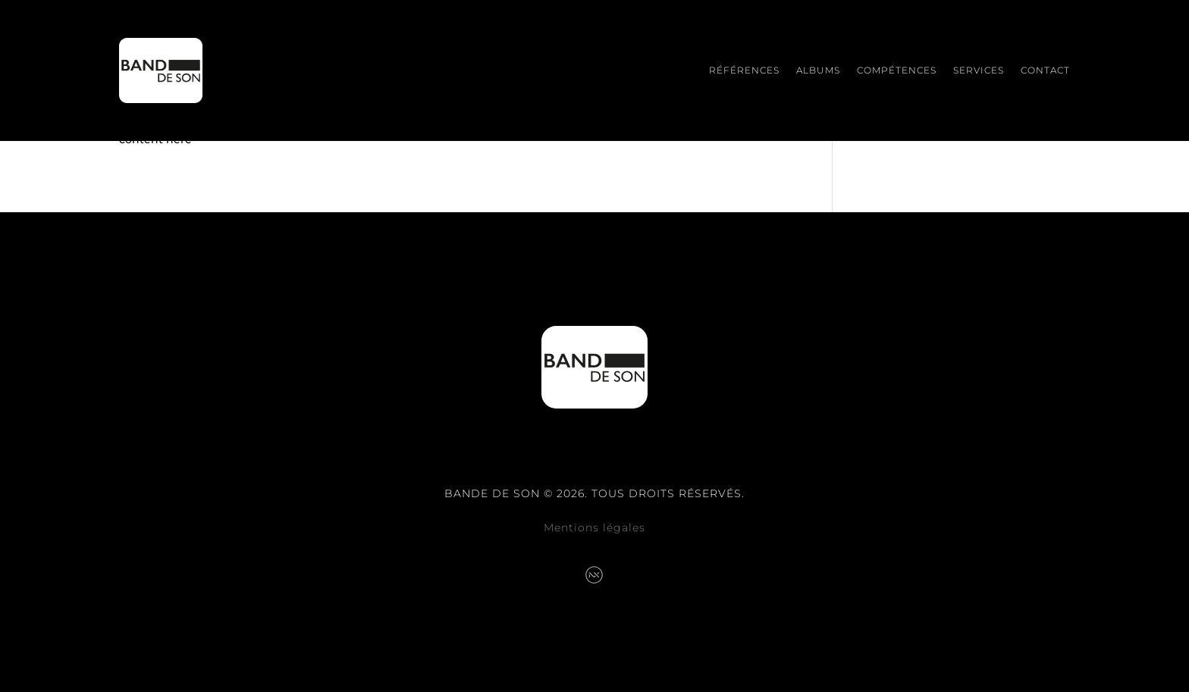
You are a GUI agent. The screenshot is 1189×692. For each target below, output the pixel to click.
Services (978, 70)
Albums (818, 70)
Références (744, 70)
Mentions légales (594, 527)
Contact (1045, 70)
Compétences (896, 70)
